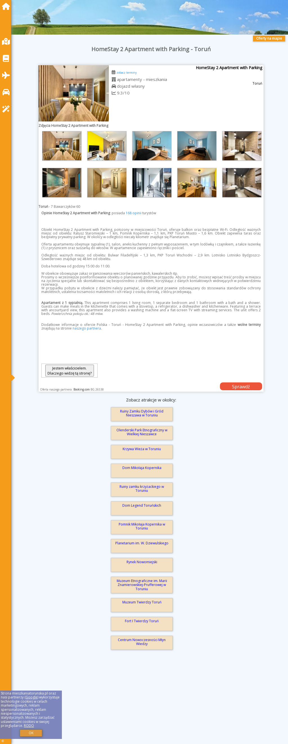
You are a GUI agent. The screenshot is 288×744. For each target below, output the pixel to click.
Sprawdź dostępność (241, 387)
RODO (29, 725)
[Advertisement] (151, 705)
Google (31, 697)
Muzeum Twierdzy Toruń (141, 602)
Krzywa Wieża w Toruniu (142, 449)
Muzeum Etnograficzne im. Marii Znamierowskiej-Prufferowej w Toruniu (142, 584)
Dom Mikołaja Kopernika (141, 467)
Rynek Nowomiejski (142, 562)
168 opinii (133, 213)
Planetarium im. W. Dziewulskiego (141, 543)
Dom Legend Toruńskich (141, 505)
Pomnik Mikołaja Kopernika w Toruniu (142, 526)
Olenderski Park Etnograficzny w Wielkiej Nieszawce (141, 432)
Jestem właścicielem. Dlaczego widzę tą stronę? (70, 371)
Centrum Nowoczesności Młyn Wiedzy (142, 641)
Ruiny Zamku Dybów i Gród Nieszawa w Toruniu (141, 413)
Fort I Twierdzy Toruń (142, 621)
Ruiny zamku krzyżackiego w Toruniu (142, 488)
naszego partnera (87, 328)
